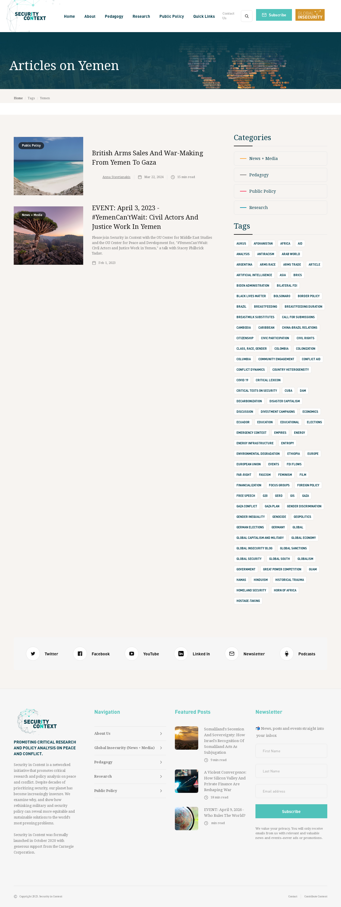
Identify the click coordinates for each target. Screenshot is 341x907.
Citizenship (244, 338)
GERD (279, 495)
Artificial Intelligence (254, 275)
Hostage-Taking (248, 601)
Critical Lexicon (268, 380)
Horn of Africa (285, 590)
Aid (300, 243)
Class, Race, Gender (251, 348)
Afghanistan (263, 243)
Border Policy (309, 296)
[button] (90, 16)
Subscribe (277, 14)
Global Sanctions (293, 548)
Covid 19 (242, 380)
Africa (285, 243)
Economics (310, 411)
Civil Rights (305, 338)
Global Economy (303, 537)
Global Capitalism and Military (260, 537)
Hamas (241, 580)
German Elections (250, 527)
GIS (292, 495)
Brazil (241, 306)
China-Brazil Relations (299, 327)
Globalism (305, 558)
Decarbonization (249, 401)
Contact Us (228, 16)
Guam (313, 569)
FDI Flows (294, 464)
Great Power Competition (282, 569)
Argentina (244, 264)
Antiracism (265, 254)
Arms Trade (292, 264)
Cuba (288, 390)
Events (273, 464)
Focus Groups (279, 485)
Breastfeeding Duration (303, 306)
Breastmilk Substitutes (255, 317)
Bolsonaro (282, 296)
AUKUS (241, 243)
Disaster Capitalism (284, 401)
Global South (279, 558)
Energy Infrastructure (255, 443)
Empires (280, 432)
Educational (289, 422)
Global (298, 527)
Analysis (243, 254)
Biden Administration (252, 285)
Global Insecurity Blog (254, 548)
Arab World (291, 254)
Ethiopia (293, 453)
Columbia (243, 359)
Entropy (287, 443)
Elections (314, 422)
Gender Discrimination (304, 506)
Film (303, 474)
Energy (299, 432)
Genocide (279, 516)
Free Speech (245, 495)
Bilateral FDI (287, 285)
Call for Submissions (298, 317)
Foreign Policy (308, 485)
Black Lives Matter (251, 296)
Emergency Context (251, 432)
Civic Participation (275, 338)
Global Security (249, 558)
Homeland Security (251, 590)
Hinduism (261, 580)
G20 (265, 495)
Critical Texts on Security (256, 390)
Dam (303, 390)
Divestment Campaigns (278, 411)
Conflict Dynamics (250, 369)
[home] (30, 16)
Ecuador (243, 422)
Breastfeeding (265, 306)
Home (69, 16)
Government (245, 569)
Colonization (305, 348)
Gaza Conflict (246, 506)
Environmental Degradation (258, 453)
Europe (313, 453)
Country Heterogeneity (290, 369)
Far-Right (243, 474)
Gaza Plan (272, 506)
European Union (248, 464)
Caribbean (266, 327)
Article (314, 264)
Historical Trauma (289, 580)
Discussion (244, 411)
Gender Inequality (250, 516)
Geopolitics (302, 516)
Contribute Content (316, 896)
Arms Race (268, 264)
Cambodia (243, 327)
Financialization (248, 485)
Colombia (281, 348)
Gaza (305, 495)
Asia (283, 275)
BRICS (297, 275)
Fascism (265, 474)
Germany (278, 527)
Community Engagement (276, 359)
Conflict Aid (311, 359)
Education (265, 422)
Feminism (285, 474)
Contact (292, 896)
